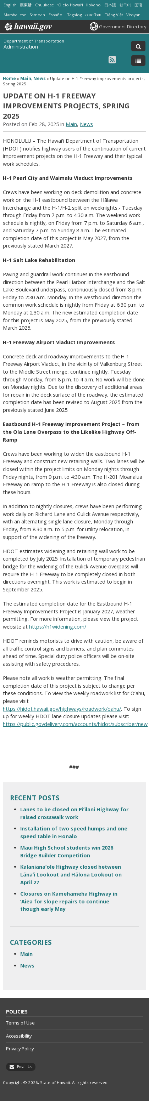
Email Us (24, 1066)
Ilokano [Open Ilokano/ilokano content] (93, 4)
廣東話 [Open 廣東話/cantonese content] (26, 4)
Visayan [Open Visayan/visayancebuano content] (133, 14)
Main (25, 78)
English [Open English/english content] (10, 4)
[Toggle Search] (138, 46)
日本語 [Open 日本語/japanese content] (110, 4)
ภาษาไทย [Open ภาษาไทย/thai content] (93, 14)
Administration (21, 46)
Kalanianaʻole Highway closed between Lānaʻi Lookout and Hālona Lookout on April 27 (71, 874)
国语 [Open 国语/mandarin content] (138, 4)
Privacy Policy (20, 1048)
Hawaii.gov (27, 27)
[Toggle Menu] (138, 60)
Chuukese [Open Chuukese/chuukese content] (44, 4)
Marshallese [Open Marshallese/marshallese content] (15, 14)
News (39, 78)
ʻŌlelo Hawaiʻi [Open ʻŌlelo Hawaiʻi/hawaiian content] (70, 4)
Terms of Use (20, 1023)
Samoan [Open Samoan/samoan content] (37, 14)
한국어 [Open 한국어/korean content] (125, 4)
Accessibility (19, 1036)
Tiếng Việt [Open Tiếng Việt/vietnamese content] (114, 14)
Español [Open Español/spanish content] (56, 14)
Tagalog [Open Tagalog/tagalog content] (74, 14)
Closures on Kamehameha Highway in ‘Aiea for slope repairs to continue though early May (68, 901)
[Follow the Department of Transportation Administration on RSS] (112, 59)
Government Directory (122, 26)
